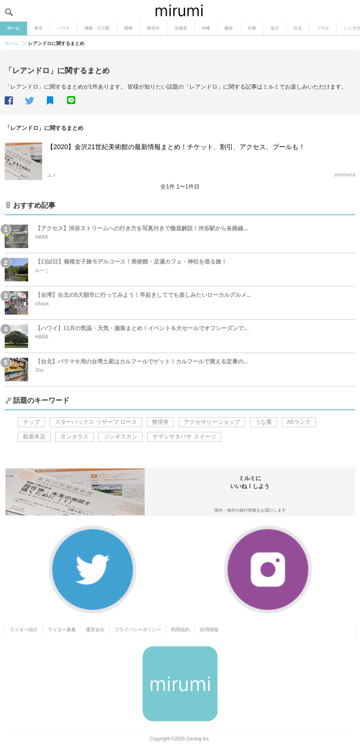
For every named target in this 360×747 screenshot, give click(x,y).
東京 (38, 28)
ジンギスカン (120, 436)
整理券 (160, 422)
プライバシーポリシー (137, 629)
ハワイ (63, 28)
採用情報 (209, 629)
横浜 (229, 28)
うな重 (263, 422)
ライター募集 (62, 629)
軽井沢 (153, 28)
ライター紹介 (24, 629)
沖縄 (206, 28)
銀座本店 (34, 436)
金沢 (274, 28)
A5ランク (299, 422)
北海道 (180, 28)
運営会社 (95, 629)
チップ (31, 422)
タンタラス (74, 436)
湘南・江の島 (97, 28)
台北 (297, 28)
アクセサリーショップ (212, 422)
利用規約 (180, 629)
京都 (252, 28)
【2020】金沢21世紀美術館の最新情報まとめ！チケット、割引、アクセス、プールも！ (176, 147)
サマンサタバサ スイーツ (184, 436)
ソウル (322, 28)
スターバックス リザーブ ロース (96, 422)
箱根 (128, 28)
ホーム (13, 28)
